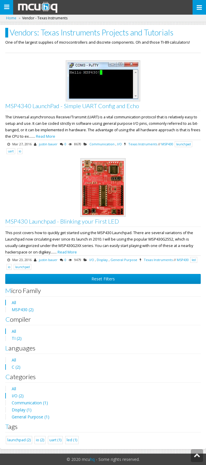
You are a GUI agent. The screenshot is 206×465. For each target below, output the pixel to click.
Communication (102, 144)
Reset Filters (103, 279)
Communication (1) (30, 403)
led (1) (72, 439)
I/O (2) (18, 395)
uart (11, 151)
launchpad (183, 144)
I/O (119, 144)
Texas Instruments (142, 144)
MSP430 (167, 144)
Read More (45, 136)
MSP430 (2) (23, 309)
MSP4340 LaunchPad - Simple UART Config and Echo (72, 105)
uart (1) (55, 439)
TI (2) (17, 338)
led (194, 260)
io (20, 151)
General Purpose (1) (30, 417)
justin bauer (48, 144)
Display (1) (22, 410)
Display (102, 260)
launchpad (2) (19, 439)
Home (11, 18)
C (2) (16, 367)
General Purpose (123, 260)
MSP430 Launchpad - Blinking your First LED (62, 221)
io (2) (40, 439)
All (14, 302)
